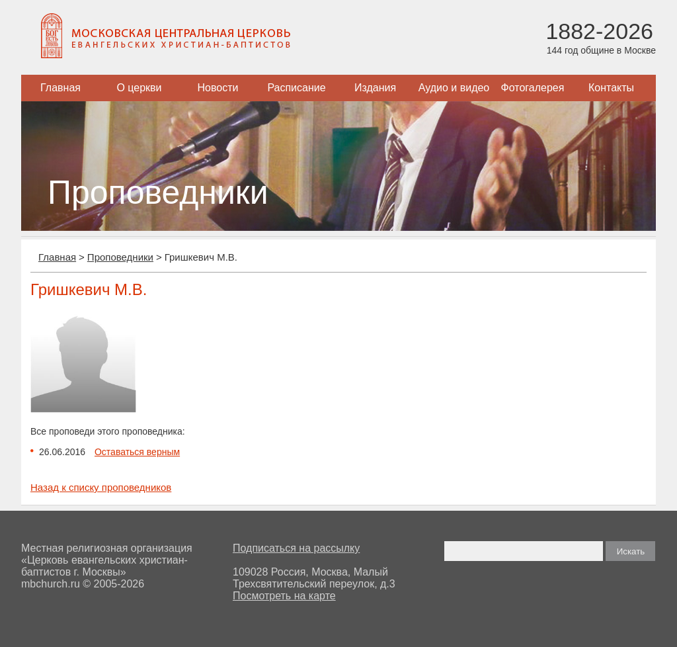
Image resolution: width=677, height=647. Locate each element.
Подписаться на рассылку (296, 548)
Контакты (611, 87)
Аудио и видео (454, 87)
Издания (375, 87)
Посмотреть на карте (284, 595)
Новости (218, 87)
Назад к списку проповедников (100, 487)
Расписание (296, 87)
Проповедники (120, 257)
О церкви (138, 87)
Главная (60, 87)
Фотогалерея (533, 87)
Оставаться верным (137, 452)
